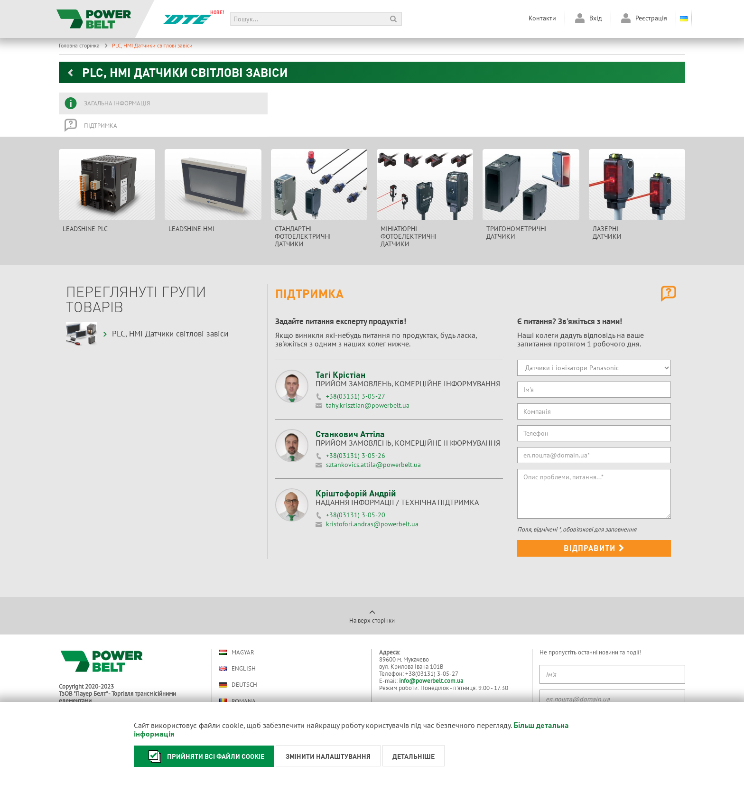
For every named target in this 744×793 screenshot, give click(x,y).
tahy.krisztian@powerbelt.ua (367, 405)
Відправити (594, 548)
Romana (237, 701)
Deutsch (238, 685)
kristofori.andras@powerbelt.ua (372, 524)
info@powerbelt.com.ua (431, 681)
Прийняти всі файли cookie (203, 756)
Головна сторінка (83, 45)
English (237, 668)
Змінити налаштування (328, 756)
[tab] (163, 103)
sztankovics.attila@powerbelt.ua (373, 464)
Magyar (236, 652)
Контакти (542, 18)
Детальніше (413, 756)
